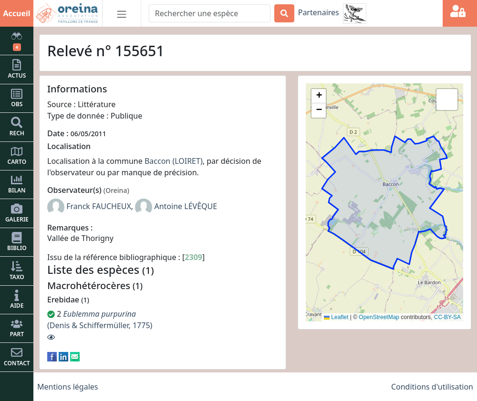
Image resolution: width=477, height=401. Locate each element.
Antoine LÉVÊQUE (185, 206)
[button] (318, 96)
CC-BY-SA (447, 317)
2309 (193, 257)
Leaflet (336, 317)
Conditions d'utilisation (432, 386)
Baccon (157, 161)
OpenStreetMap (379, 317)
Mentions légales (67, 386)
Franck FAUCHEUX (98, 206)
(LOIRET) (187, 161)
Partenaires (318, 12)
